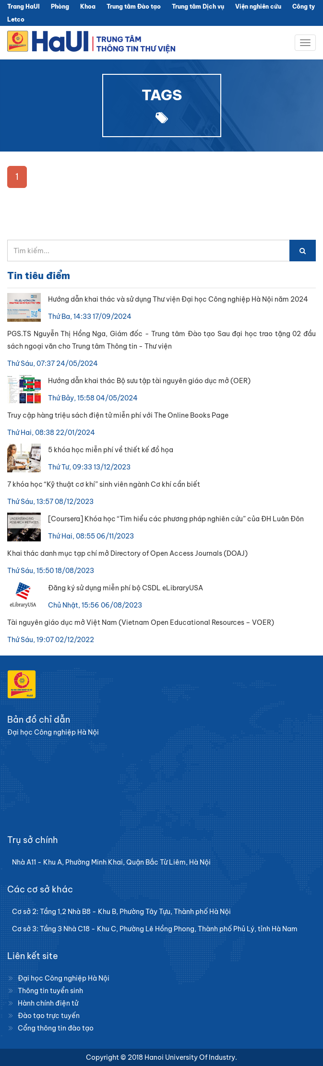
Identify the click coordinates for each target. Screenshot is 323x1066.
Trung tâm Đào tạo (134, 6)
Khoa (88, 6)
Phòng (60, 6)
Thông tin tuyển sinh (50, 990)
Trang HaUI (23, 6)
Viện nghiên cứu (258, 6)
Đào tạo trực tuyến (49, 1015)
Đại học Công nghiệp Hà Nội (63, 978)
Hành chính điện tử (48, 1003)
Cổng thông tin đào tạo (56, 1028)
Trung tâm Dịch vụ (198, 6)
